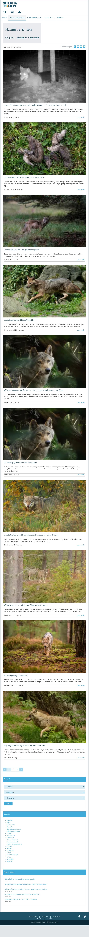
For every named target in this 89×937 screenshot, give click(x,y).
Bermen (10, 820)
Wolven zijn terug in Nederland (15, 675)
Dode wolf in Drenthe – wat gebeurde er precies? (22, 249)
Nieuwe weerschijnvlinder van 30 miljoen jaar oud (22, 894)
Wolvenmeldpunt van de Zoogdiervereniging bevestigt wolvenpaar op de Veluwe (34, 390)
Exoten (9, 833)
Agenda (60, 18)
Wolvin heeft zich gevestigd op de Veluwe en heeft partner (26, 605)
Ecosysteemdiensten (14, 829)
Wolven (9, 861)
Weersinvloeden (12, 855)
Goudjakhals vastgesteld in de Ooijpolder (19, 320)
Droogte (10, 827)
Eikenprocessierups (13, 831)
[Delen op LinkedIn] (81, 46)
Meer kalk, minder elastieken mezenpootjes (20, 879)
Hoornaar (10, 838)
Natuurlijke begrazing (14, 844)
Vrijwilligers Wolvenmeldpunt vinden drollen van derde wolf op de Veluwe (31, 534)
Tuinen (9, 848)
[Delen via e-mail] (84, 46)
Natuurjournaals (12, 842)
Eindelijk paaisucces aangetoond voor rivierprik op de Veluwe (26, 884)
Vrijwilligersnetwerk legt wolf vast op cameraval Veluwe (24, 745)
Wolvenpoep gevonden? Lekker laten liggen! (20, 462)
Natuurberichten (17, 18)
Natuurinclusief (12, 840)
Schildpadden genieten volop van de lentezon (21, 899)
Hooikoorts (11, 835)
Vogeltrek (10, 850)
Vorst (9, 853)
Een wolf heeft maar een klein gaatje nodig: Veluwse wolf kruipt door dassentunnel (35, 105)
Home (4, 18)
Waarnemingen (34, 18)
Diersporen (11, 825)
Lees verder (81, 117)
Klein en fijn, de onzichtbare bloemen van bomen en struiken (26, 889)
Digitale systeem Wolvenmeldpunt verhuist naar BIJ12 (24, 177)
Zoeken (8, 803)
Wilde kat (10, 859)
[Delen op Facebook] (75, 46)
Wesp (9, 857)
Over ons (50, 18)
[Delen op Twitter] (78, 46)
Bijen (8, 822)
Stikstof (9, 846)
